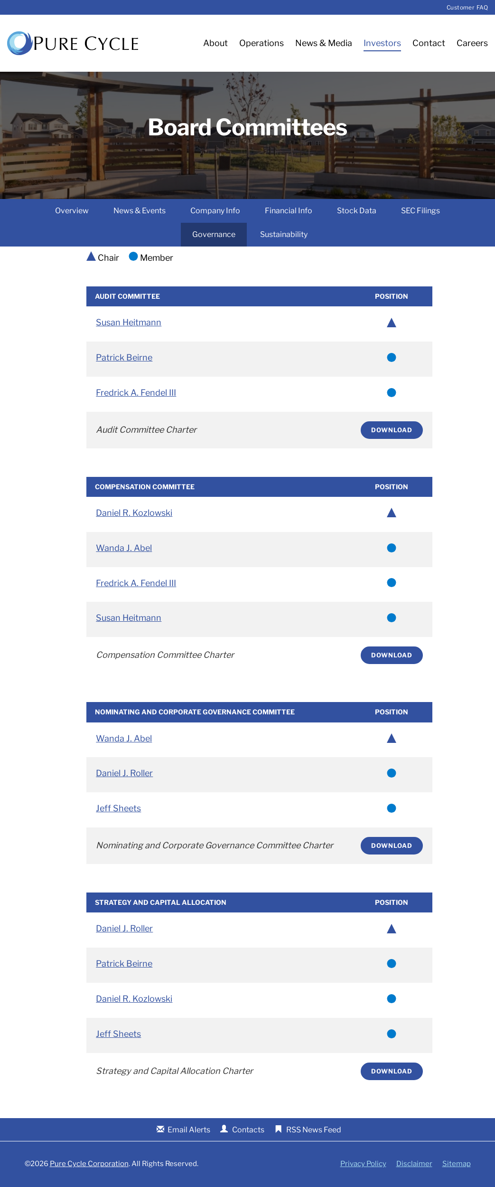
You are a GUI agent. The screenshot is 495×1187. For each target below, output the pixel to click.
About (215, 43)
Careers (472, 43)
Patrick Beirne (124, 358)
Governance (213, 234)
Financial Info (288, 211)
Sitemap (456, 1164)
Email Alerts (189, 1130)
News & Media (323, 43)
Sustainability (284, 234)
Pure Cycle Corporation (89, 1164)
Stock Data (356, 211)
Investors (382, 43)
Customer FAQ (467, 7)
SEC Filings (420, 211)
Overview (72, 211)
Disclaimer (414, 1164)
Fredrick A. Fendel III (136, 393)
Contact (428, 43)
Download (391, 430)
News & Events (139, 211)
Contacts (248, 1130)
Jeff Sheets (118, 809)
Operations (261, 43)
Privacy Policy (363, 1164)
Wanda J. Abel (124, 548)
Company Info (215, 211)
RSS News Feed (313, 1130)
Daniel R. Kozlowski (134, 513)
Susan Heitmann (128, 323)
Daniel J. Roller (124, 774)
